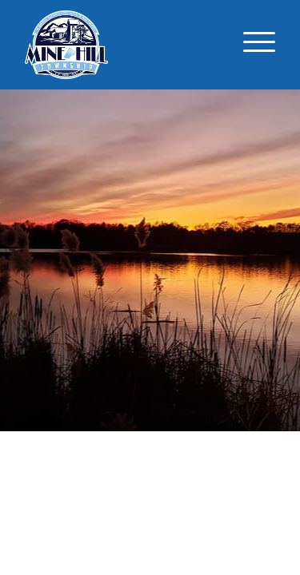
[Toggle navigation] (259, 45)
